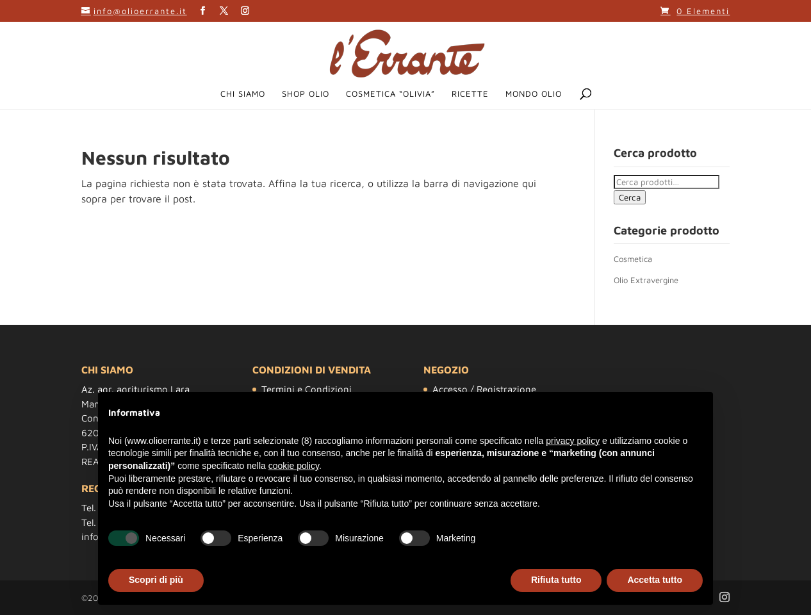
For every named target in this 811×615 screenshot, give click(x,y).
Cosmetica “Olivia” (390, 94)
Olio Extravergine (646, 280)
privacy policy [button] (573, 441)
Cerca (630, 197)
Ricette (470, 94)
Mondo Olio (533, 94)
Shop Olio (305, 94)
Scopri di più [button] (156, 580)
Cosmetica (633, 259)
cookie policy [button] (293, 466)
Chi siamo (242, 94)
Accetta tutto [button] (654, 580)
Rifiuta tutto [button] (556, 580)
